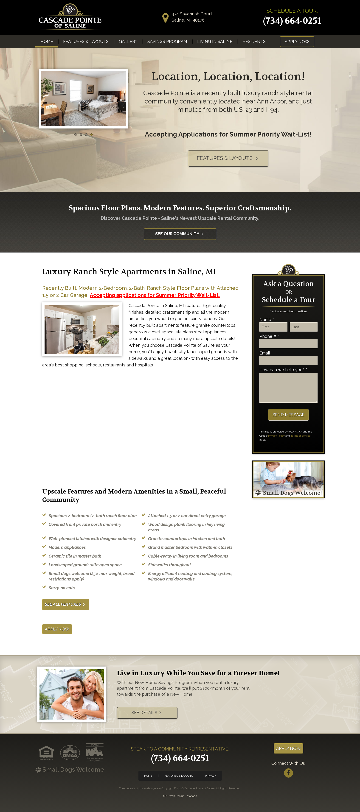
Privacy (210, 775)
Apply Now (297, 41)
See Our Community (180, 234)
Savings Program (167, 41)
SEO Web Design (173, 796)
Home (46, 41)
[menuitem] (46, 41)
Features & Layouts (86, 41)
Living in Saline (214, 41)
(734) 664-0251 (292, 20)
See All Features (66, 604)
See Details (147, 713)
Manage (192, 796)
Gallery (128, 41)
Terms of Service (300, 435)
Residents (254, 41)
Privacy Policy (276, 435)
